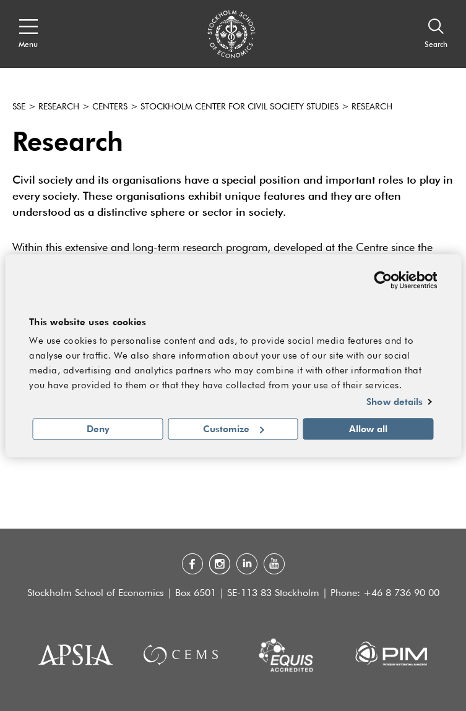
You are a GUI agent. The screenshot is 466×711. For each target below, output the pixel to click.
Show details (394, 402)
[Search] (436, 34)
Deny (98, 428)
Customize (233, 428)
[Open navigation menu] (28, 34)
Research (58, 107)
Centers (109, 107)
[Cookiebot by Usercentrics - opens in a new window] (383, 280)
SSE (18, 107)
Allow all (368, 428)
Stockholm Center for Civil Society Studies (239, 107)
